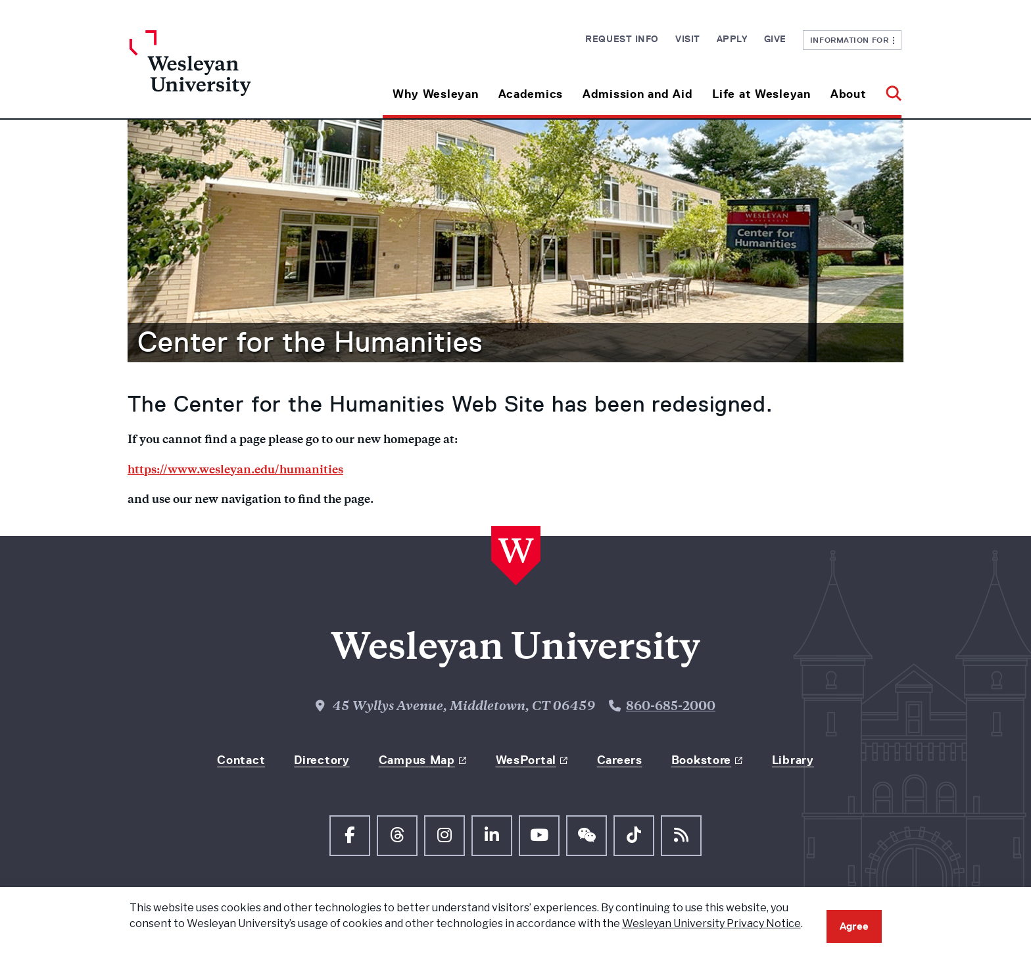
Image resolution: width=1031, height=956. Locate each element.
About (848, 94)
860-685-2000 (670, 707)
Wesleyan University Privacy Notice (711, 923)
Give (775, 39)
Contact (241, 760)
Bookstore (701, 760)
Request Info (622, 39)
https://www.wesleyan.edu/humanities (235, 471)
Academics (530, 94)
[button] (888, 89)
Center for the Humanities (310, 341)
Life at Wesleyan (761, 94)
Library (793, 760)
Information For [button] (852, 39)
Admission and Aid (637, 94)
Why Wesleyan (436, 94)
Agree (854, 926)
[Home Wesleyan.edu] (226, 74)
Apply (732, 39)
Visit (687, 39)
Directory (321, 760)
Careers (619, 760)
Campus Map (417, 760)
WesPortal (526, 760)
